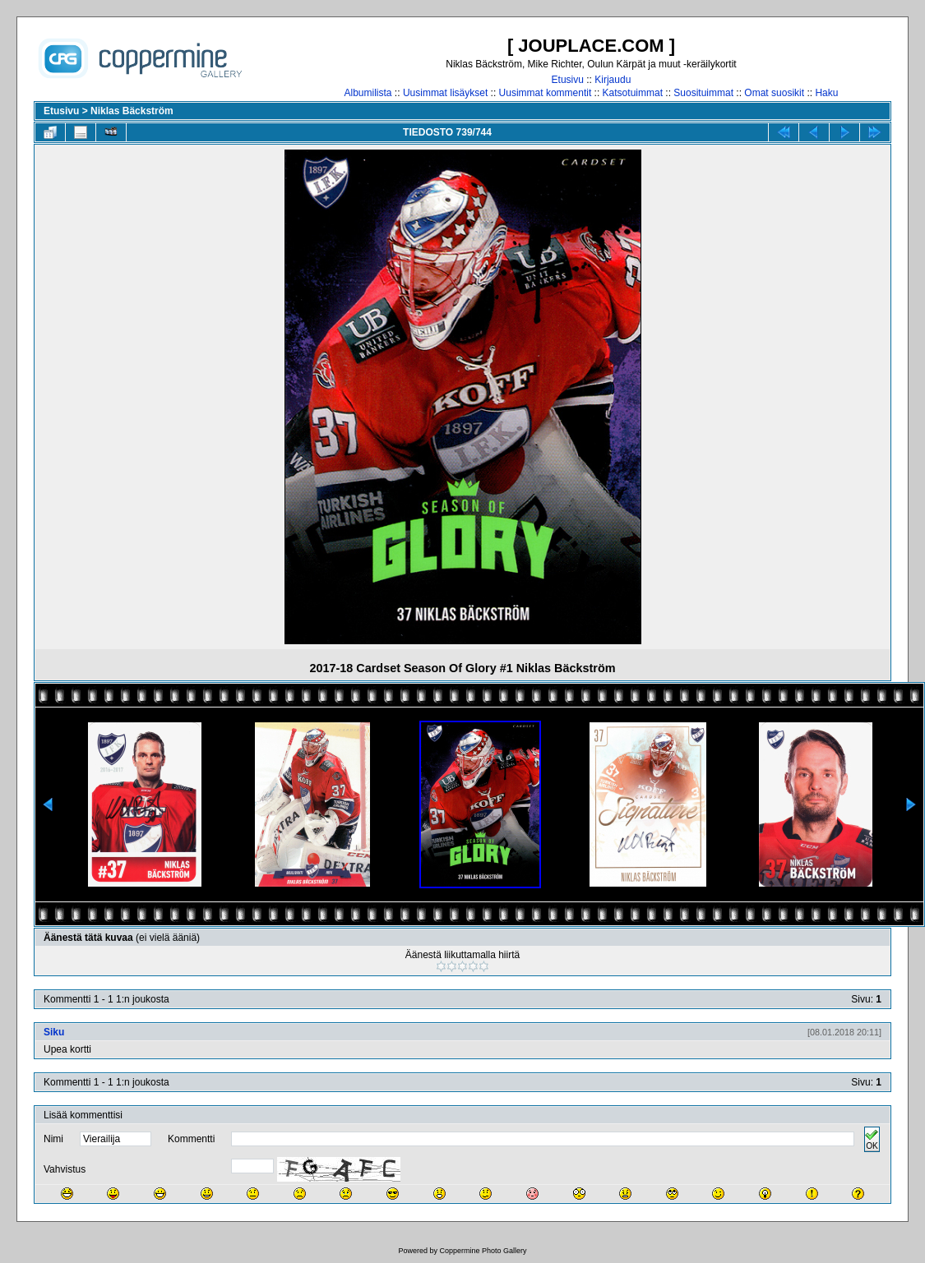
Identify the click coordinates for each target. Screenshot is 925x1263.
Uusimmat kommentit (545, 93)
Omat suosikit (774, 93)
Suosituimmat (703, 93)
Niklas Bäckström (131, 111)
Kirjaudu (612, 79)
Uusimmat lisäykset (445, 93)
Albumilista (368, 93)
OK (871, 1139)
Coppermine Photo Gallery (482, 1251)
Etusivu (568, 79)
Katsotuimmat (633, 93)
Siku (54, 1032)
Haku (826, 93)
